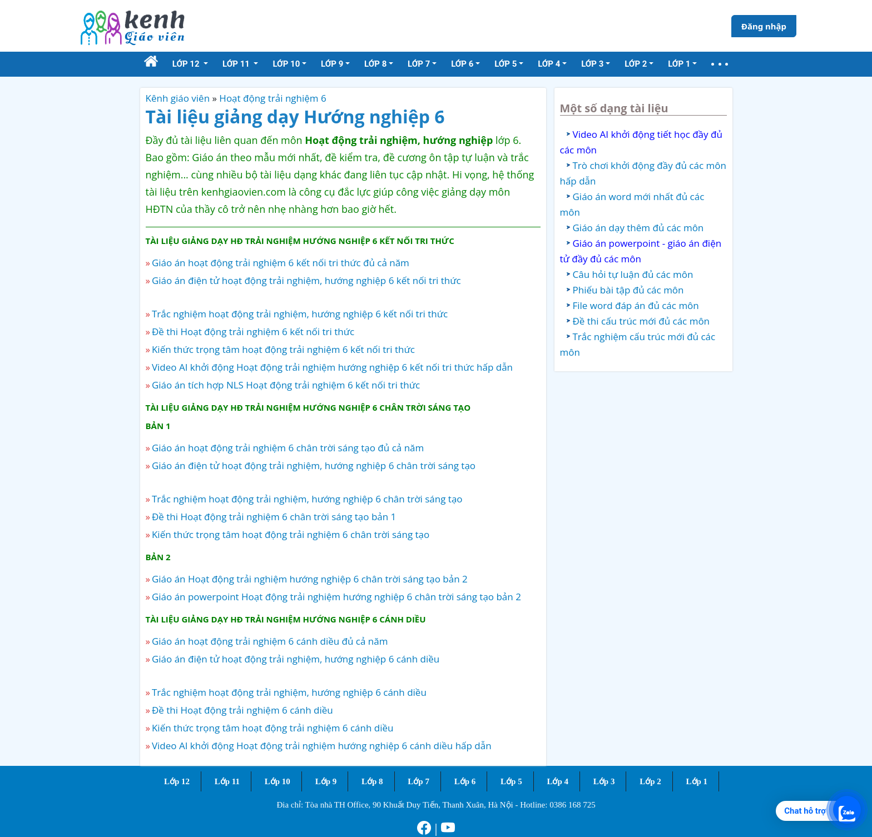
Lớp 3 (604, 781)
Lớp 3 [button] (592, 64)
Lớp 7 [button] (419, 64)
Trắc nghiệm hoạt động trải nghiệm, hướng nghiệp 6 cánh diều (289, 692)
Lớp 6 (465, 781)
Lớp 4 (557, 781)
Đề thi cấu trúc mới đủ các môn (641, 321)
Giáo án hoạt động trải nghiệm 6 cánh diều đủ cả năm (270, 641)
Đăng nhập (763, 26)
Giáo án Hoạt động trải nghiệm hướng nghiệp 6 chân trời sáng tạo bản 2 (310, 578)
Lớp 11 (227, 781)
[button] (719, 64)
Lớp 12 (177, 781)
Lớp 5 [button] (505, 64)
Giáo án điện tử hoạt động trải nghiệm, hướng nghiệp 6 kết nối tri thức (306, 280)
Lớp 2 (650, 781)
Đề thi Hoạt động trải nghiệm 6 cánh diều (242, 710)
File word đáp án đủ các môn (636, 305)
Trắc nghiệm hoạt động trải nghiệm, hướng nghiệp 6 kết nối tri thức (300, 313)
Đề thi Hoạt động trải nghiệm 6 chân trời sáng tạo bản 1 (274, 516)
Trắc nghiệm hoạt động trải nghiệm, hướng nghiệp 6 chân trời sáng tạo (307, 498)
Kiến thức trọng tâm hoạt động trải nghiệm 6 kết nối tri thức (283, 349)
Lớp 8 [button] (375, 64)
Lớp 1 (697, 781)
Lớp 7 (418, 781)
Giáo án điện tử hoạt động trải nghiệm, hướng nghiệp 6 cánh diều (295, 658)
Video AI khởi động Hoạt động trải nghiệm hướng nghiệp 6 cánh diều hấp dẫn (322, 745)
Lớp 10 (277, 781)
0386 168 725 (572, 804)
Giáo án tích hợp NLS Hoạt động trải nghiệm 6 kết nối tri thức (286, 384)
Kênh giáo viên (178, 98)
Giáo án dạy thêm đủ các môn (638, 227)
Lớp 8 (372, 781)
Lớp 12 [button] (187, 64)
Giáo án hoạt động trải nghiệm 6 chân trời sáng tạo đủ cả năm (288, 447)
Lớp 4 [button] (549, 64)
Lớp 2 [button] (636, 64)
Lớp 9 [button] (332, 64)
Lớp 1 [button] (679, 64)
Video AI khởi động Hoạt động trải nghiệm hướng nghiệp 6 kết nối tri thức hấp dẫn (332, 367)
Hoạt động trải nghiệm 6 (272, 98)
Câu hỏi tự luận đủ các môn (633, 274)
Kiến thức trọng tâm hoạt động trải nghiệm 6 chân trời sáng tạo (290, 534)
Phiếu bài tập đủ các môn (628, 289)
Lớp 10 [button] (286, 64)
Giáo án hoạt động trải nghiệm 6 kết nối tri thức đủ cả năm (280, 262)
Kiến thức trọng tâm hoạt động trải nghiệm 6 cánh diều (273, 727)
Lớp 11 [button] (237, 64)
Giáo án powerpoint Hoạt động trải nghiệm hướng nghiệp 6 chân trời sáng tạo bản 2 (336, 596)
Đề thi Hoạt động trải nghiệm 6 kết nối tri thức (253, 331)
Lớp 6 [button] (462, 64)
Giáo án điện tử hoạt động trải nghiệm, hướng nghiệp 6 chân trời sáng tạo (313, 465)
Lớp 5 (511, 781)
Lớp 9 (326, 781)
